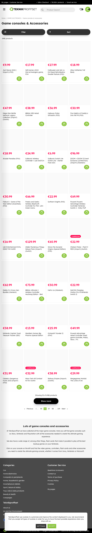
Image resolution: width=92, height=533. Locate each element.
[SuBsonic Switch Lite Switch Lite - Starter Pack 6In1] (57, 140)
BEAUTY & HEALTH (9, 494)
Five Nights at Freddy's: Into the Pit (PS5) (79, 114)
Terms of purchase (55, 477)
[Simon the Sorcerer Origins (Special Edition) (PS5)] (57, 228)
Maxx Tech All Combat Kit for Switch (33, 380)
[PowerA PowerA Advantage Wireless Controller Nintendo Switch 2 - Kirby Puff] (80, 183)
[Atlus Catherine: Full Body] (80, 51)
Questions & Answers (56, 470)
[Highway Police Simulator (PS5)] (57, 94)
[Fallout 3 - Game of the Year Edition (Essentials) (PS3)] (12, 183)
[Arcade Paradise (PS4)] (12, 140)
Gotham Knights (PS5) (56, 202)
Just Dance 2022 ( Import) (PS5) (10, 71)
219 (59, 409)
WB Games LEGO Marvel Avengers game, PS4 (34, 72)
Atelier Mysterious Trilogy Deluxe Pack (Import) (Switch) (34, 249)
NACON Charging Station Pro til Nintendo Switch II (79, 292)
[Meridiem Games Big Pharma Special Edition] (35, 314)
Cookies (51, 484)
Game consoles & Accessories (32, 18)
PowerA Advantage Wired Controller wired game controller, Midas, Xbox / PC (79, 336)
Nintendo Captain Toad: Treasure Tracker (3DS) (12, 334)
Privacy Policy (53, 481)
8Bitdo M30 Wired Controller (32, 114)
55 (41, 409)
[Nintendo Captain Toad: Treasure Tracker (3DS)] (12, 314)
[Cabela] (12, 360)
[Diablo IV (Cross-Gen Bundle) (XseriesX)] (12, 271)
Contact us (52, 474)
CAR (4, 470)
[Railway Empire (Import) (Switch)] (57, 360)
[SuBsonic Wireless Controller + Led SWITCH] (35, 140)
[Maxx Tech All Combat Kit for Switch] (35, 360)
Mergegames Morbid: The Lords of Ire (78, 380)
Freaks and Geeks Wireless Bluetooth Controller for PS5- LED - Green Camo (34, 205)
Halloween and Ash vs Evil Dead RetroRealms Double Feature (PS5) (56, 72)
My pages (4, 2)
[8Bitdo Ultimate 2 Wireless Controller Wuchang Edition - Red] (35, 271)
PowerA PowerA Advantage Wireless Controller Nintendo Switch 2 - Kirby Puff (78, 205)
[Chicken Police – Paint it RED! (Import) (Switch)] (80, 228)
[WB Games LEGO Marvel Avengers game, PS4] (35, 51)
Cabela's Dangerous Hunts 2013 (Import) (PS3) (10, 381)
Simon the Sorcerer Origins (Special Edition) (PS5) (57, 249)
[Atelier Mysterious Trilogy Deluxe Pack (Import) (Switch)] (35, 228)
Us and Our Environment (12, 511)
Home (3, 18)
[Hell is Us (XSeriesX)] (57, 271)
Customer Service (16, 2)
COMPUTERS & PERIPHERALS (13, 477)
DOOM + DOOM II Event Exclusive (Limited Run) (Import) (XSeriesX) (79, 161)
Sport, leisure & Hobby (11, 487)
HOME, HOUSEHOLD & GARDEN (13, 481)
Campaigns (7, 498)
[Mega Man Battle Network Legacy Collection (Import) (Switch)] (12, 94)
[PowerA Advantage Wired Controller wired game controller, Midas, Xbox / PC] (80, 314)
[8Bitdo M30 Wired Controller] (35, 94)
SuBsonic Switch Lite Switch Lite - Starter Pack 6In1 (55, 161)
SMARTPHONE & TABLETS (11, 484)
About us (6, 508)
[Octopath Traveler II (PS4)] (57, 314)
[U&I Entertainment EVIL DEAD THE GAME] (12, 228)
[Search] (57, 10)
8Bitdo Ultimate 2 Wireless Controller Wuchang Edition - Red (34, 292)
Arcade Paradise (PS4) (11, 159)
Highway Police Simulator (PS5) (54, 114)
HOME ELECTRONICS (14, 18)
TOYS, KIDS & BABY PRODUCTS (13, 491)
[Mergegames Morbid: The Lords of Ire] (80, 360)
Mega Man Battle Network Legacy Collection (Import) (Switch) (10, 116)
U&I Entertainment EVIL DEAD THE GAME (12, 248)
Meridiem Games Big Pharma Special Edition (34, 334)
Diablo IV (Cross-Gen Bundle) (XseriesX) (11, 291)
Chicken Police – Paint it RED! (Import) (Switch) (79, 248)
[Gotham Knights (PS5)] (57, 183)
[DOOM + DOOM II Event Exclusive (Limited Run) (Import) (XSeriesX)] (80, 140)
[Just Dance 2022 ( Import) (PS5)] (12, 51)
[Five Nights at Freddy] (80, 94)
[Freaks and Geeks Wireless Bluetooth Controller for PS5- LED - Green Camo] (35, 183)
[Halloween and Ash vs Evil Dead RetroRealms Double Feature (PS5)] (57, 51)
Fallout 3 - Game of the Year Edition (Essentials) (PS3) (12, 204)
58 (53, 409)
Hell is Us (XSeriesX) (55, 290)
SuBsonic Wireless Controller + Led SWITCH (34, 160)
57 (49, 409)
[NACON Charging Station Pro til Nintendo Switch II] (80, 271)
